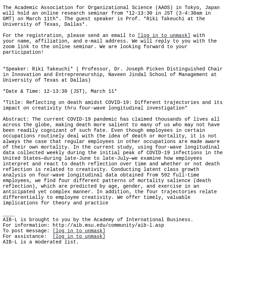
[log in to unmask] (163, 41)
